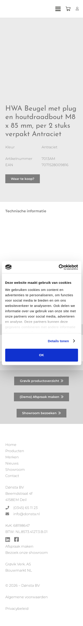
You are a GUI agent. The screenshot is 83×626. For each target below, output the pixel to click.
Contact (12, 476)
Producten (14, 451)
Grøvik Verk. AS (18, 564)
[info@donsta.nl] (9, 514)
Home (10, 445)
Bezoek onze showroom (26, 552)
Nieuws (12, 463)
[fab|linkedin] (7, 540)
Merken (12, 457)
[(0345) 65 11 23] (9, 508)
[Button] (77, 9)
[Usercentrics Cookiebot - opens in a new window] (59, 267)
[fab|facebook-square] (16, 540)
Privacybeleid (17, 608)
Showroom (15, 469)
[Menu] (58, 8)
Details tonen (58, 341)
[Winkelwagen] (68, 9)
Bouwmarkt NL (18, 570)
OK (41, 355)
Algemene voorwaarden (26, 597)
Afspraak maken (19, 546)
